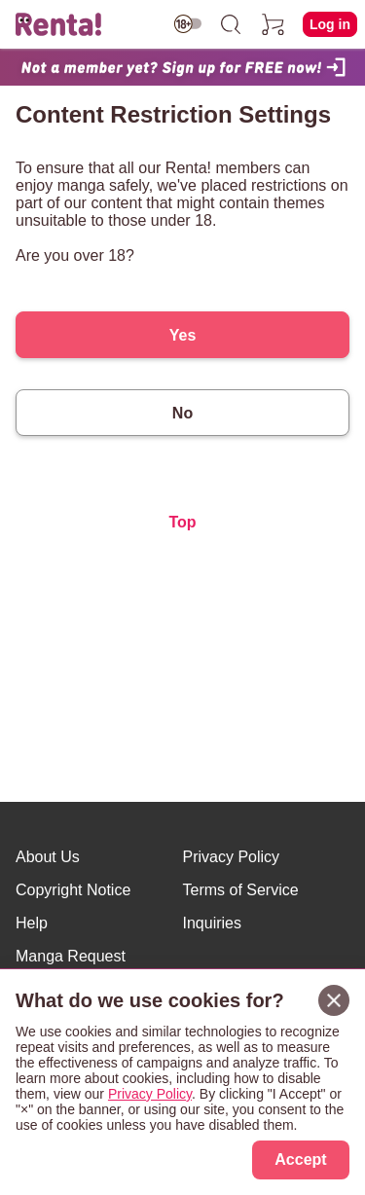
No (182, 413)
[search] (230, 24)
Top (182, 522)
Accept (300, 1159)
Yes (183, 335)
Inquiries (212, 923)
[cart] (273, 24)
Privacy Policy (231, 857)
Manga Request (71, 956)
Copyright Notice (73, 890)
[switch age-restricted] (187, 24)
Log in (330, 24)
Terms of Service (241, 890)
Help (32, 923)
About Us (48, 857)
